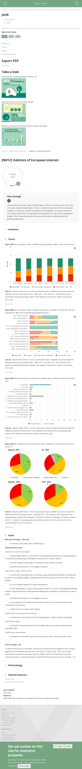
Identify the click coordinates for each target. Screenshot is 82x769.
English (8, 23)
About (4, 733)
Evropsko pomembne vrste (14, 682)
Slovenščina (10, 20)
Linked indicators (9, 54)
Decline (68, 746)
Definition (6, 43)
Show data (9, 304)
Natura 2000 (9, 679)
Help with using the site (9, 735)
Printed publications (8, 737)
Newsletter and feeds (8, 740)
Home (4, 151)
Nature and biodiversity (17, 151)
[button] (41, 88)
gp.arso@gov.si (6, 725)
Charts (4, 47)
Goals (4, 50)
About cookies (24, 766)
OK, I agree (59, 746)
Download (5, 65)
